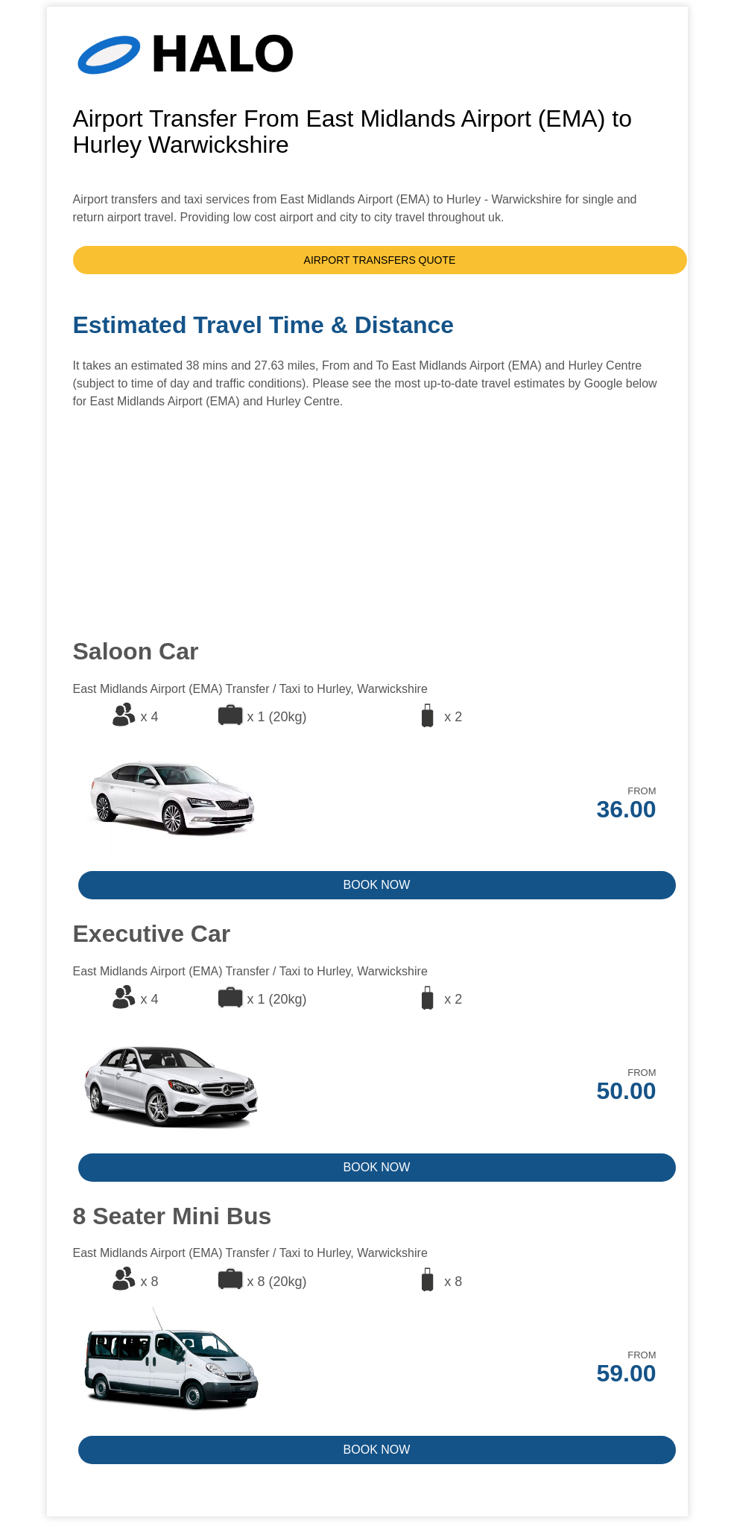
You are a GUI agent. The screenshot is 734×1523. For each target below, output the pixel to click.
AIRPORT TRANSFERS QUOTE (380, 260)
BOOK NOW (377, 884)
